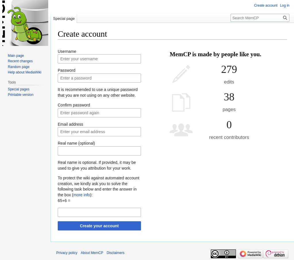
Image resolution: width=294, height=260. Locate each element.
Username (67, 51)
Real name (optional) (76, 143)
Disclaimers (115, 253)
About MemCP (92, 253)
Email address (70, 124)
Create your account (99, 226)
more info (81, 195)
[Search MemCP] (260, 18)
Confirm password (74, 105)
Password (66, 70)
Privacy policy (66, 253)
